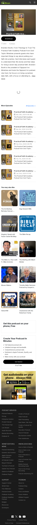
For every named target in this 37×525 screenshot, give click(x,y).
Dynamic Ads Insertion (8, 448)
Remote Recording (7, 431)
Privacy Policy (7, 515)
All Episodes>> (31, 103)
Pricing (4, 414)
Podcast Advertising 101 (25, 469)
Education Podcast (23, 425)
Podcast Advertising (7, 445)
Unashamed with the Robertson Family (26, 309)
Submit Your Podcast (8, 464)
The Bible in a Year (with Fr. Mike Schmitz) (9, 258)
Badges (4, 497)
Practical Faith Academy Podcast (16, 34)
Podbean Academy (7, 490)
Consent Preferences (17, 518)
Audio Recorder (6, 428)
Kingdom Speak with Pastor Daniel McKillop (8, 233)
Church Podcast (23, 428)
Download (8, 38)
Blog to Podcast (6, 458)
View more (21, 76)
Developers (5, 503)
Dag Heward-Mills (25, 206)
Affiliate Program (23, 492)
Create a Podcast (23, 409)
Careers (20, 484)
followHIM (4, 308)
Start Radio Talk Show (24, 417)
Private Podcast (6, 419)
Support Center (6, 478)
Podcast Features (7, 411)
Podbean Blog (22, 481)
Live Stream (5, 425)
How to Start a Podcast (25, 442)
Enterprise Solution (7, 417)
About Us (21, 478)
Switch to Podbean (7, 467)
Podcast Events (6, 487)
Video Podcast (22, 412)
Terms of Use (28, 515)
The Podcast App (7, 422)
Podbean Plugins (7, 470)
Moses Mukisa (6, 282)
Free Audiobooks (23, 433)
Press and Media (23, 487)
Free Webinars (6, 484)
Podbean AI (5, 434)
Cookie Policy (17, 515)
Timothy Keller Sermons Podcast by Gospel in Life (27, 284)
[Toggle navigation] (34, 2)
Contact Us (21, 495)
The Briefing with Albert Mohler (26, 258)
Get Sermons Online (24, 431)
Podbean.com (24, 521)
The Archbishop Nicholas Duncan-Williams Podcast (9, 207)
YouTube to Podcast (7, 461)
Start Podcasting (23, 414)
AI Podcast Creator (7, 455)
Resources (5, 500)
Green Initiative (22, 490)
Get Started (18, 357)
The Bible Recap (24, 231)
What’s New (5, 481)
